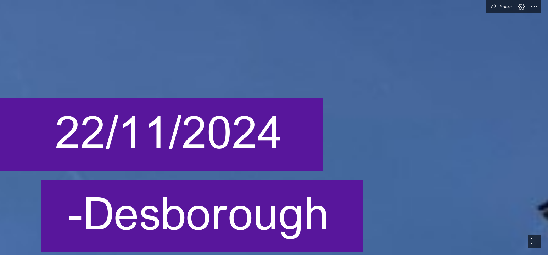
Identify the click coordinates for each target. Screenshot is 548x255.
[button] (500, 6)
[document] (274, 127)
